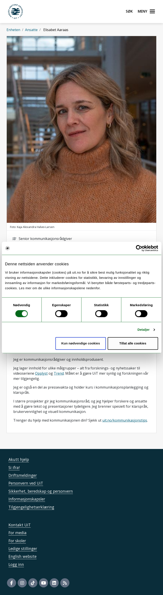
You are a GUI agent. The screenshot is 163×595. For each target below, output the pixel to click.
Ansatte (31, 29)
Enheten (13, 29)
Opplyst (41, 373)
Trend (59, 373)
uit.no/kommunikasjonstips (124, 420)
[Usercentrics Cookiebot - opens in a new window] (139, 248)
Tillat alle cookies (132, 343)
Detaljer (144, 329)
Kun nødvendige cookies (80, 343)
